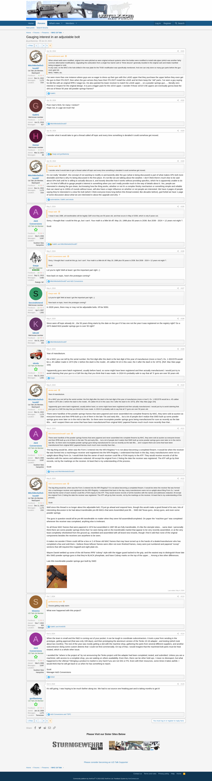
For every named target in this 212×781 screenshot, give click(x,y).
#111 (182, 428)
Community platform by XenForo (93, 778)
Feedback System (120, 778)
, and (61, 199)
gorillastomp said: (55, 602)
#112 (182, 478)
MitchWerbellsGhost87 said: (59, 434)
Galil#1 (35, 115)
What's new (54, 23)
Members (70, 23)
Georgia (41, 628)
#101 (182, 51)
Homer (36, 145)
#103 (182, 131)
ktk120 (36, 333)
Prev (31, 46)
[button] (62, 23)
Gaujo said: (52, 212)
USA (42, 83)
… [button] (40, 46)
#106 (182, 251)
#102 (182, 100)
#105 (182, 206)
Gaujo (36, 265)
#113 (182, 596)
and (60, 154)
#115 (182, 684)
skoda (36, 363)
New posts (30, 28)
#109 (182, 349)
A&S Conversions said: (57, 256)
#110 (182, 385)
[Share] (178, 51)
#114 (182, 634)
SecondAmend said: (56, 56)
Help (173, 774)
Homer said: (53, 166)
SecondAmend (36, 303)
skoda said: (52, 390)
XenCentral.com (133, 778)
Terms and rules (150, 774)
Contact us (137, 774)
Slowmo (36, 611)
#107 (182, 288)
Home (31, 23)
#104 (182, 161)
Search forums (42, 28)
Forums (41, 23)
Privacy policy (163, 774)
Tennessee (40, 715)
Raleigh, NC (39, 282)
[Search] (179, 23)
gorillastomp (33, 41)
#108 (182, 319)
